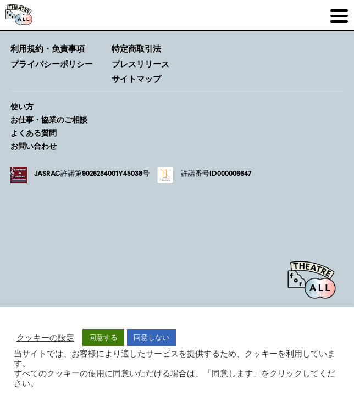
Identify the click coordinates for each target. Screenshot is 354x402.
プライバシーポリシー (51, 64)
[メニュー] (339, 15)
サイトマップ (136, 78)
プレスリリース (140, 64)
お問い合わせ (33, 145)
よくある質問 (33, 132)
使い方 (22, 106)
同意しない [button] (151, 337)
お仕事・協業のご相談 (48, 119)
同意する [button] (103, 337)
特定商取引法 (136, 48)
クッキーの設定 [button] (45, 337)
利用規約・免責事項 (47, 48)
